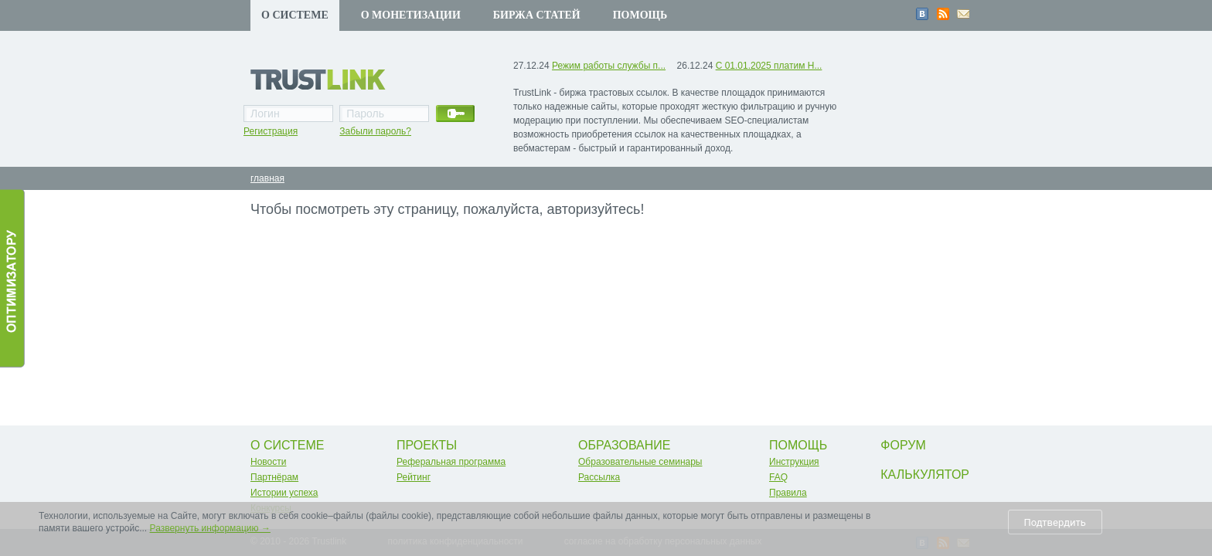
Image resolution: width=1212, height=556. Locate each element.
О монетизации (411, 15)
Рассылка (599, 477)
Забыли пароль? (375, 131)
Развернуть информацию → (210, 528)
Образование (624, 445)
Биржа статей (536, 15)
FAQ (778, 477)
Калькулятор (924, 474)
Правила (788, 492)
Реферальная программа (451, 461)
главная (267, 178)
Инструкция (794, 461)
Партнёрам (274, 477)
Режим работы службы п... (609, 65)
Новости (268, 461)
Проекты (427, 445)
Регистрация (270, 131)
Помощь (640, 15)
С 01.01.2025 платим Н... (769, 65)
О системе (295, 15)
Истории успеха (284, 492)
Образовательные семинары (640, 461)
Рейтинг (414, 477)
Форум (902, 445)
